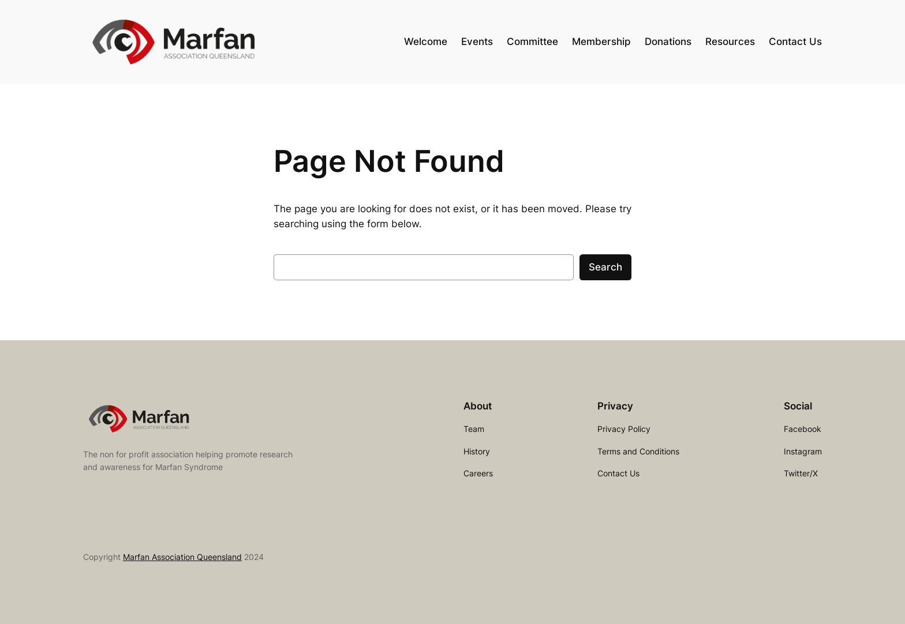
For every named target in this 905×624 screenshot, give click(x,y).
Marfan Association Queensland (182, 557)
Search (605, 267)
